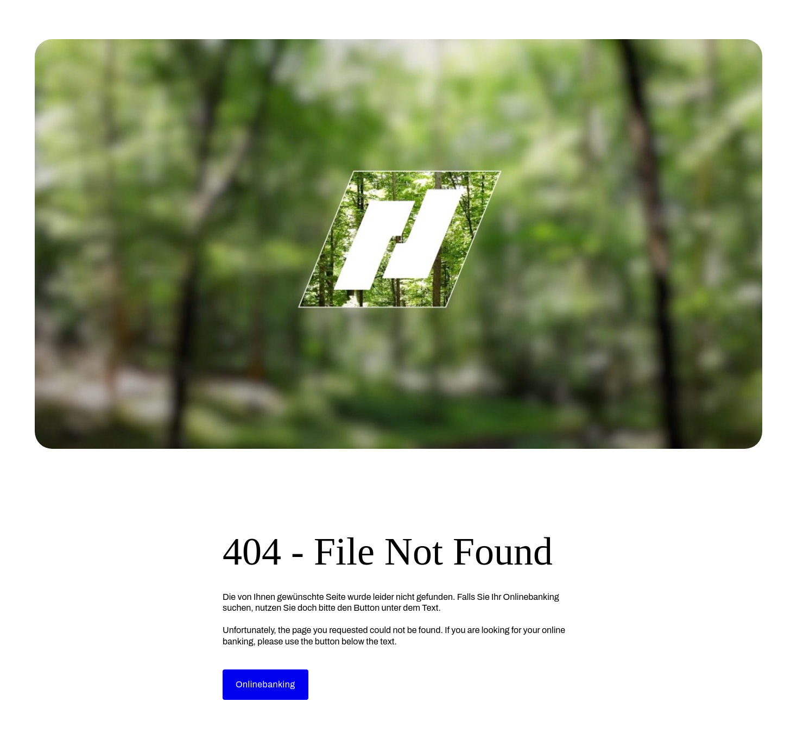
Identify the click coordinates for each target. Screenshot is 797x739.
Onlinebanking (265, 684)
